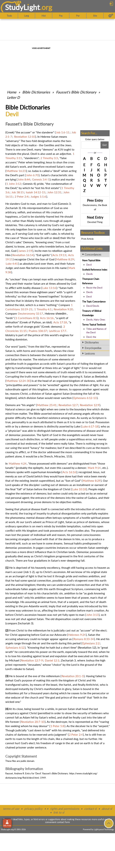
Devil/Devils (92, 305)
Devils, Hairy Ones (95, 319)
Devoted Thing (95, 222)
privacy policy (33, 809)
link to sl (58, 812)
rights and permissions (64, 809)
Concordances (93, 254)
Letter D (13, 97)
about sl (107, 809)
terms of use (11, 809)
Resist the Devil (94, 287)
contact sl (90, 809)
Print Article (87, 238)
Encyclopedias (93, 348)
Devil (89, 264)
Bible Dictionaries (36, 92)
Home (11, 92)
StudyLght (22, 7)
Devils (89, 273)
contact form (63, 822)
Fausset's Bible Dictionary (76, 92)
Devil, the (91, 336)
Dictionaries (92, 342)
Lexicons (90, 353)
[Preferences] (110, 15)
